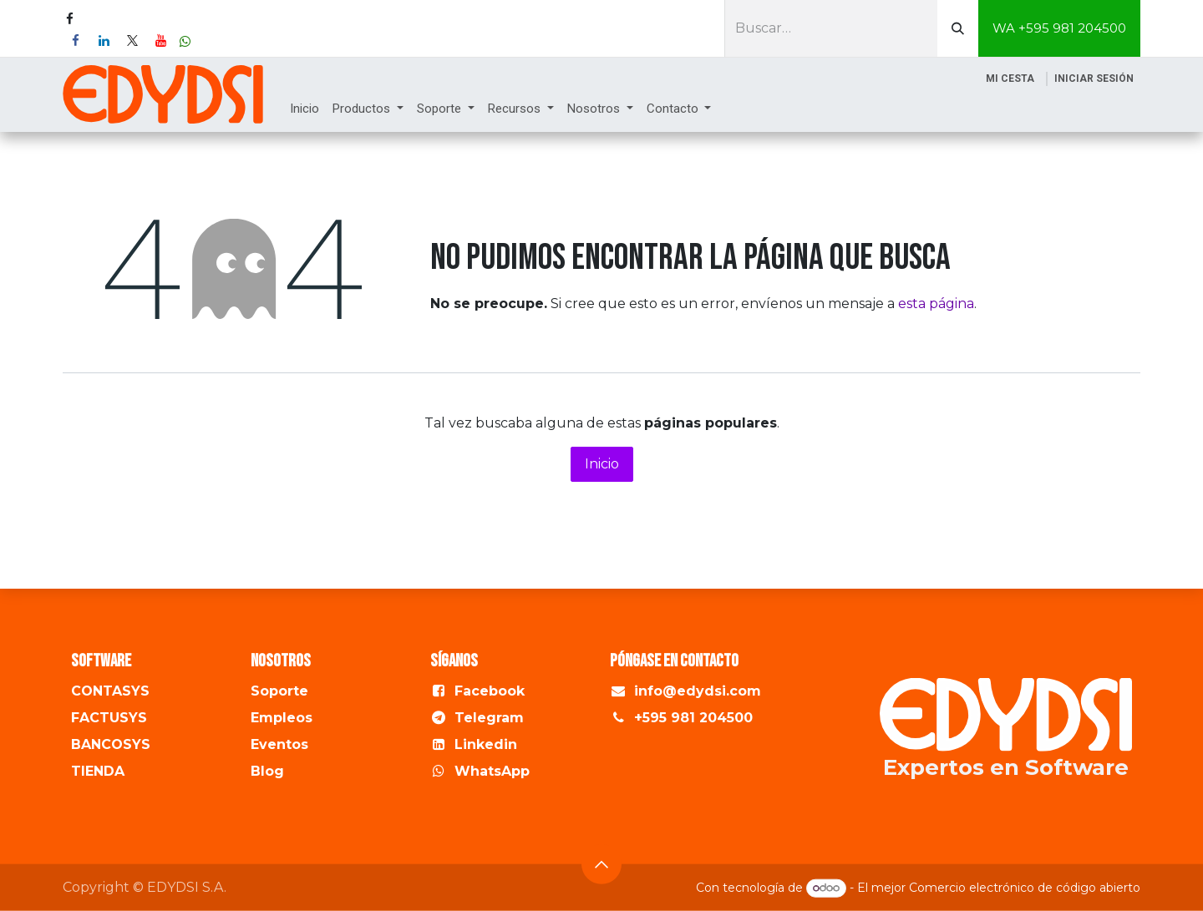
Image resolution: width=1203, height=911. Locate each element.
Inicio (602, 464)
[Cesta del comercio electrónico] (1010, 78)
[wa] (185, 41)
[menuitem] (304, 109)
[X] (132, 40)
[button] (601, 863)
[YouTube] (160, 40)
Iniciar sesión (1094, 78)
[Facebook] (75, 40)
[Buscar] (957, 28)
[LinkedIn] (103, 40)
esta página (936, 303)
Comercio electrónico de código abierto (1024, 887)
